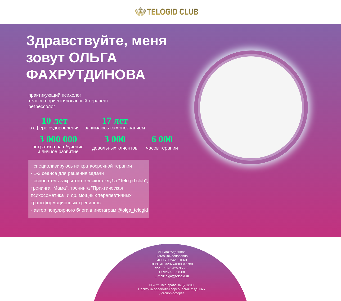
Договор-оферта (171, 293)
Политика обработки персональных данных (171, 289)
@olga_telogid (132, 210)
